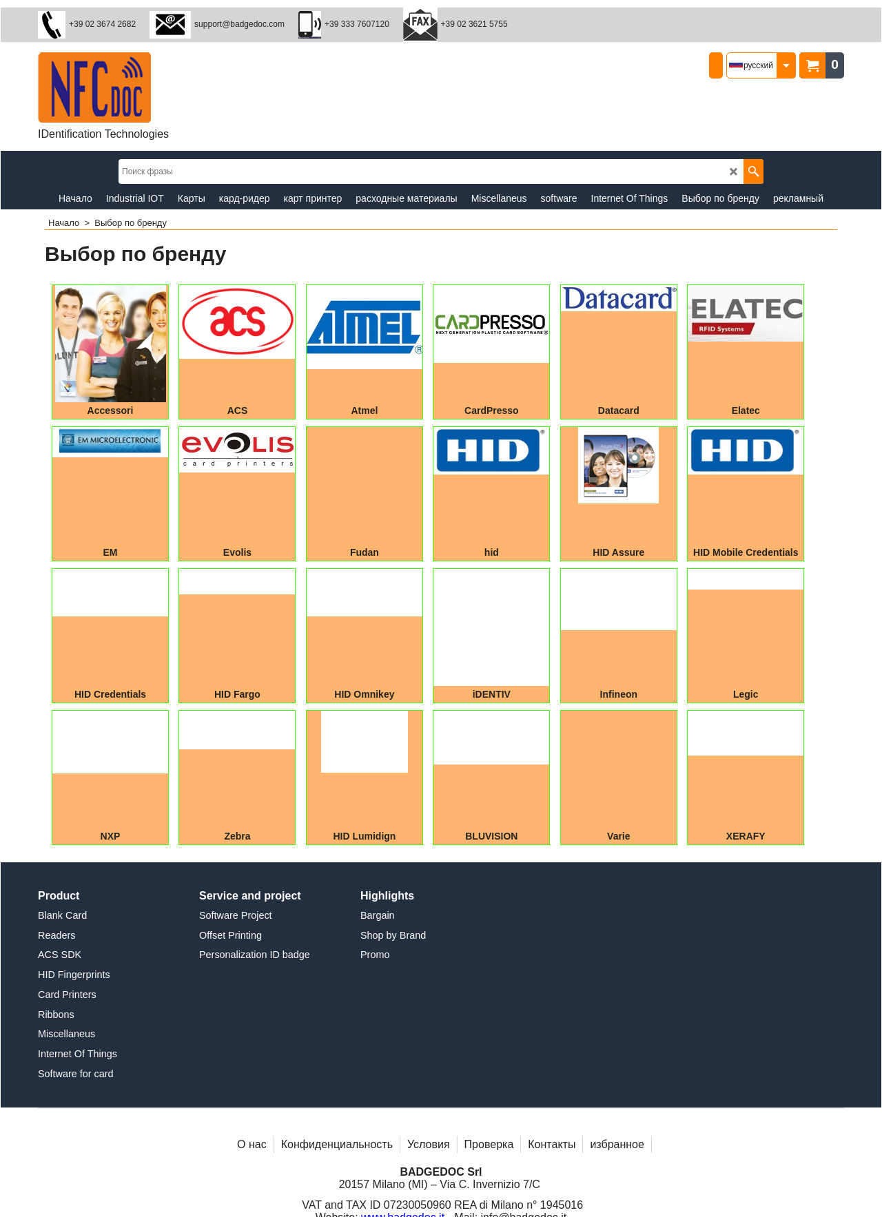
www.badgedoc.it (402, 1122)
